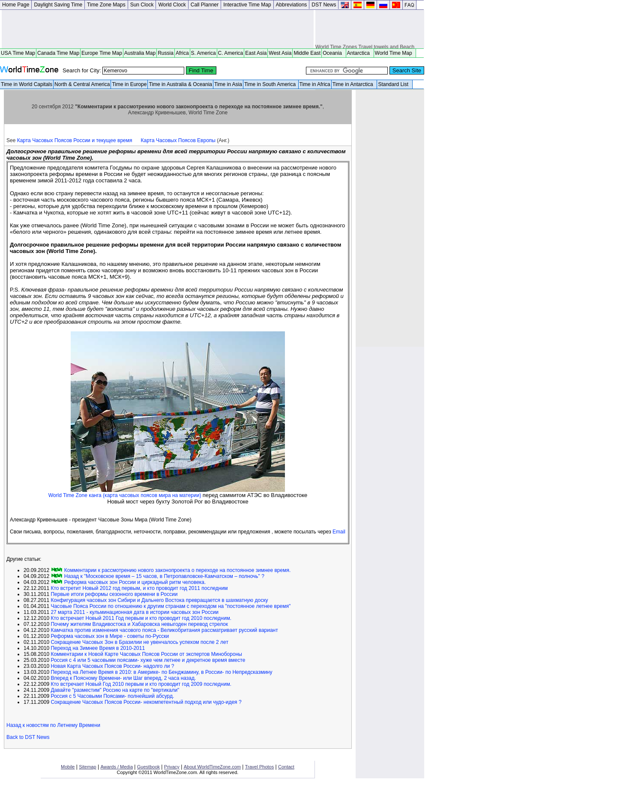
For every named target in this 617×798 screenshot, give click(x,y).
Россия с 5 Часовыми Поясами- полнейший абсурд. (112, 696)
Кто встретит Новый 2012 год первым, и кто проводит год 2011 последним (139, 588)
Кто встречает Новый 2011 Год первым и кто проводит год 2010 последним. (141, 618)
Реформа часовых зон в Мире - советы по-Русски (110, 636)
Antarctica (360, 53)
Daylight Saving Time (58, 5)
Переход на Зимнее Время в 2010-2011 (98, 648)
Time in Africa (315, 84)
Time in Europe (129, 84)
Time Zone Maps (106, 5)
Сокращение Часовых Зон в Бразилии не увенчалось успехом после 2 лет (139, 642)
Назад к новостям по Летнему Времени (53, 725)
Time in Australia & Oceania (180, 84)
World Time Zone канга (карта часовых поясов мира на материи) (125, 495)
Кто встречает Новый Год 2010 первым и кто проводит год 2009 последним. (141, 684)
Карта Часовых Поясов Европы (178, 140)
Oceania (333, 53)
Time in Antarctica (354, 84)
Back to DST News (27, 737)
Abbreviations (291, 5)
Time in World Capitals (26, 84)
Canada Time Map (58, 53)
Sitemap (87, 766)
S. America (203, 53)
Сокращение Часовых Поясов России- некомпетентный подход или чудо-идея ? (146, 702)
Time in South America (270, 84)
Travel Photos (259, 766)
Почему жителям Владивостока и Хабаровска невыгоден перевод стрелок (139, 624)
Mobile (68, 766)
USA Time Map (18, 53)
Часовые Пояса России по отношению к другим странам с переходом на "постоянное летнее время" (171, 606)
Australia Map (140, 53)
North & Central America (82, 84)
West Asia (280, 53)
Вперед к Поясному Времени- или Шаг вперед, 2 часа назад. (123, 678)
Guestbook (148, 766)
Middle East (307, 53)
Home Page (15, 5)
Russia (166, 53)
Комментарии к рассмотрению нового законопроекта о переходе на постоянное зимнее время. (177, 570)
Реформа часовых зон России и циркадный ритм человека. (134, 582)
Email (338, 532)
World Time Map (395, 53)
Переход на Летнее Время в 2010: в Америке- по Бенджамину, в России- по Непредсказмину (161, 672)
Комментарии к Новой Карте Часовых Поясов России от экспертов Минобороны (146, 654)
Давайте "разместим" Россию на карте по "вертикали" (115, 690)
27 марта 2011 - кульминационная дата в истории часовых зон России (135, 612)
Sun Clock (142, 5)
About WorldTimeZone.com (212, 766)
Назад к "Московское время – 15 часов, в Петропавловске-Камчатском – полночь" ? (163, 576)
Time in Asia (228, 84)
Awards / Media (116, 766)
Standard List (394, 84)
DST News (323, 5)
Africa (182, 53)
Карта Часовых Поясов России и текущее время (74, 140)
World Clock (172, 5)
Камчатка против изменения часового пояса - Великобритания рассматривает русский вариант (164, 630)
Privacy (172, 766)
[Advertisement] (158, 29)
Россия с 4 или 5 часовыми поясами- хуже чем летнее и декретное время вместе (148, 660)
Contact (286, 766)
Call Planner (205, 5)
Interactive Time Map (247, 5)
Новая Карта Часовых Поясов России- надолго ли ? (112, 666)
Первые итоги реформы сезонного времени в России (114, 594)
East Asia (256, 53)
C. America (230, 53)
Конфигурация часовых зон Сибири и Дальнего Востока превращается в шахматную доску (159, 600)
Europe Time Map (101, 53)
